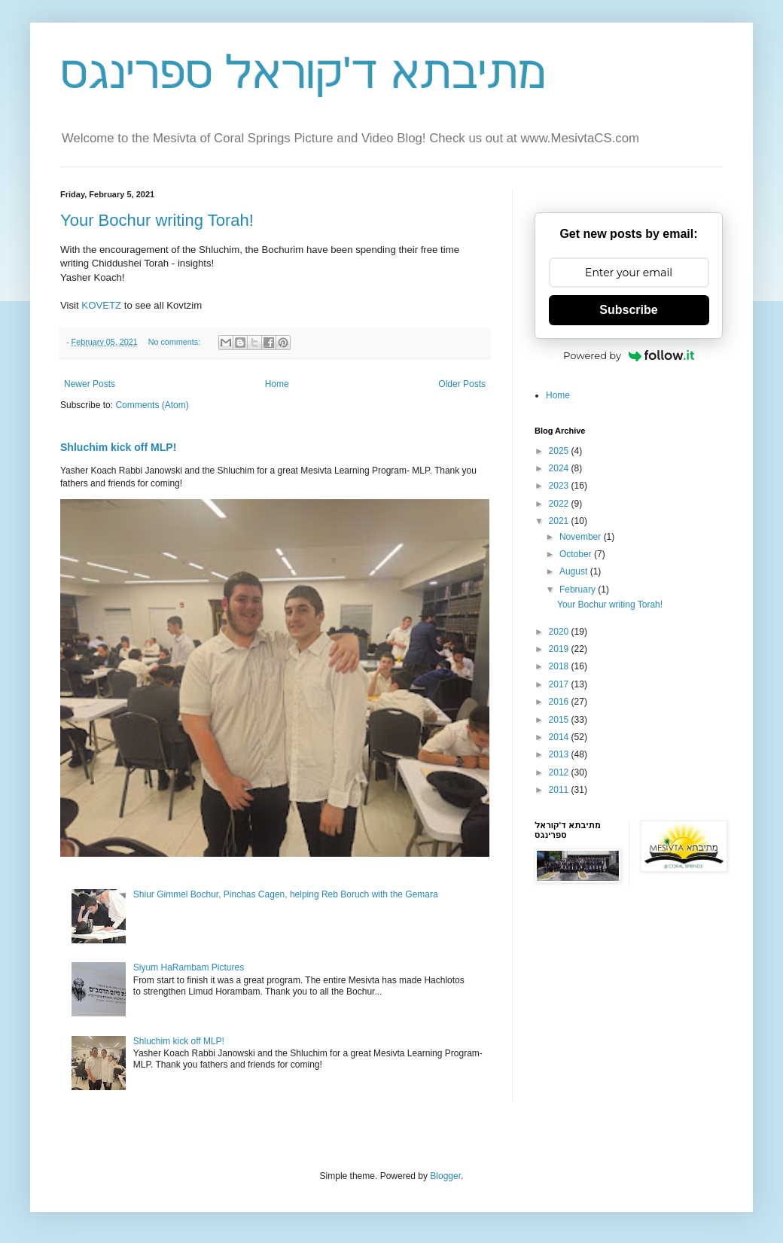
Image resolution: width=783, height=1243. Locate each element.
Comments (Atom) (151, 405)
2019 (560, 649)
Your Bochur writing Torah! (157, 220)
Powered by (628, 355)
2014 (560, 737)
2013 (560, 754)
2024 (560, 468)
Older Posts (462, 384)
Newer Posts (89, 384)
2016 (560, 701)
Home (277, 384)
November (581, 537)
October (576, 554)
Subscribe (628, 309)
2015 (560, 719)
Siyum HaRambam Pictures (188, 967)
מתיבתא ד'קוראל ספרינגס (303, 72)
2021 (560, 521)
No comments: (175, 341)
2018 (560, 666)
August (574, 571)
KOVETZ (101, 305)
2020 (560, 631)
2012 (560, 772)
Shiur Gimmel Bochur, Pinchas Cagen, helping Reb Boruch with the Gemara (285, 894)
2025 (560, 451)
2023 (560, 485)
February (578, 589)
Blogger (445, 1176)
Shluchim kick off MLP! (118, 447)
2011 (560, 789)
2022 (560, 503)
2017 (560, 684)
